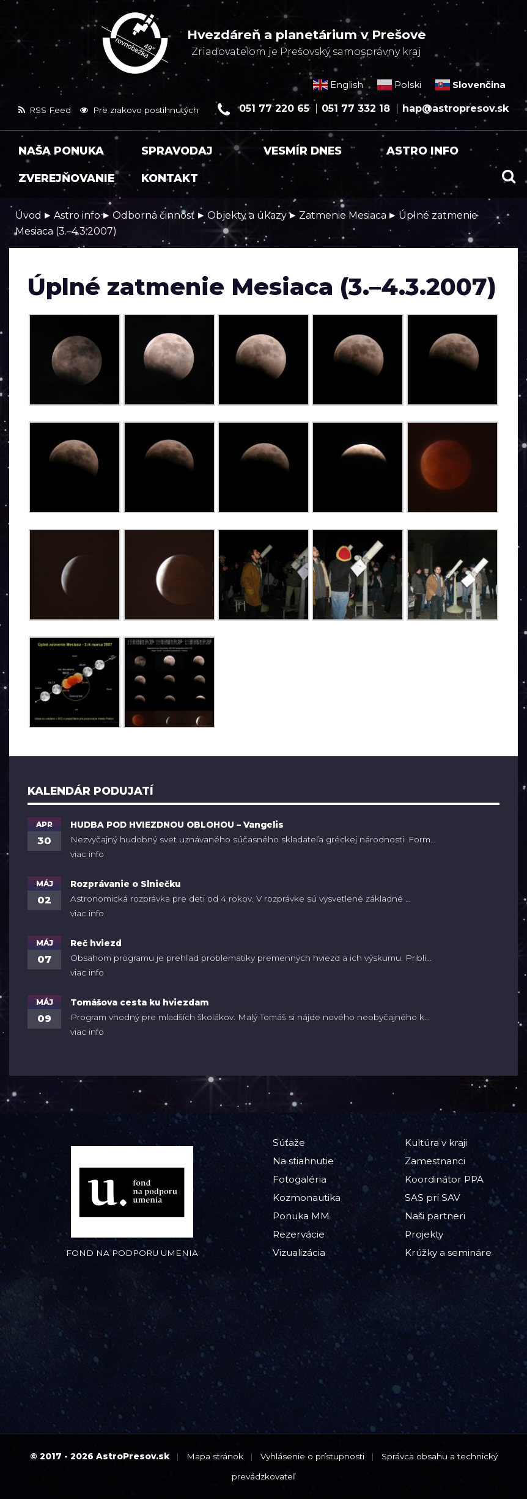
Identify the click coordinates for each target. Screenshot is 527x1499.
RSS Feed (44, 110)
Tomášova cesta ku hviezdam (139, 1002)
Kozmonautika (307, 1197)
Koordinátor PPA (444, 1179)
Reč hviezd (96, 943)
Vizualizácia (299, 1252)
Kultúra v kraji (436, 1142)
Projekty (424, 1234)
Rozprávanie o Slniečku (125, 884)
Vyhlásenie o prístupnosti (312, 1456)
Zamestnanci (435, 1161)
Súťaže (289, 1142)
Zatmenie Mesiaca (342, 215)
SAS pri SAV (432, 1197)
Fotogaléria (299, 1179)
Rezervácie (299, 1234)
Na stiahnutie (303, 1161)
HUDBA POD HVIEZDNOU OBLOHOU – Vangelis (177, 825)
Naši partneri (435, 1216)
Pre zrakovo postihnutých (139, 110)
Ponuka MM (301, 1216)
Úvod (28, 215)
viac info (87, 854)
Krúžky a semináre (448, 1252)
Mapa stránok (214, 1456)
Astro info (77, 215)
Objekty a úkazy (247, 215)
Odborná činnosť (153, 215)
